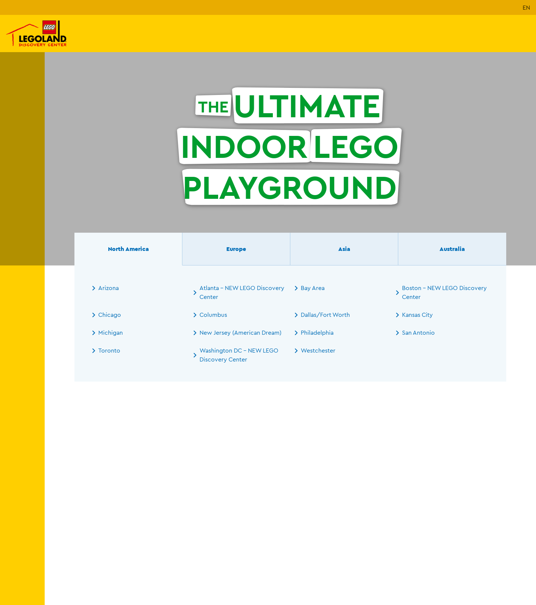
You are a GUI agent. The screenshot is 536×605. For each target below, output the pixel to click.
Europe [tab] (236, 248)
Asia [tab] (344, 248)
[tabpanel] (290, 323)
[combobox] (142, 540)
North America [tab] (128, 248)
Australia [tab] (452, 248)
